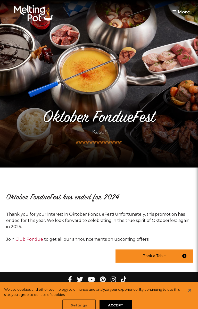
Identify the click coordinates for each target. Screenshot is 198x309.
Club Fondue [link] (29, 239)
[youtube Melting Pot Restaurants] (91, 279)
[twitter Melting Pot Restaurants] (80, 279)
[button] (154, 256)
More (181, 12)
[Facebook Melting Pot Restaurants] (70, 279)
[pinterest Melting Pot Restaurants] (103, 279)
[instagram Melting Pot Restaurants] (113, 279)
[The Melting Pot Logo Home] (33, 13)
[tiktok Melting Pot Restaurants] (123, 279)
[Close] (189, 292)
